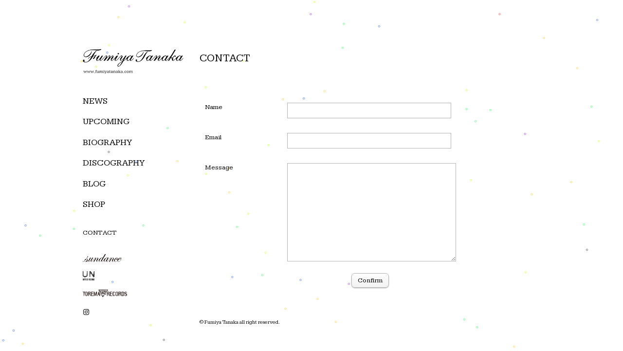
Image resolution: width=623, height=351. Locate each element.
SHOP (94, 204)
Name (213, 107)
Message (219, 167)
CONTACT (100, 233)
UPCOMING (106, 121)
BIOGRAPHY (107, 142)
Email (213, 137)
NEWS (95, 101)
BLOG (94, 184)
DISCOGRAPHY (114, 163)
